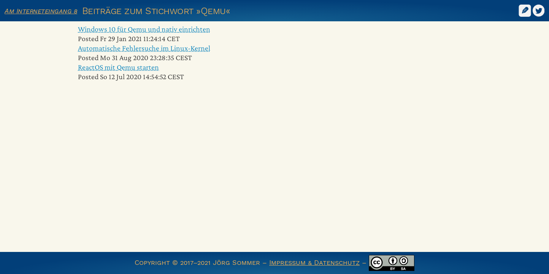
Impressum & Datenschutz (314, 262)
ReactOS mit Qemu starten (118, 67)
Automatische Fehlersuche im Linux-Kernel (144, 48)
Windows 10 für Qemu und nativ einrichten (144, 29)
